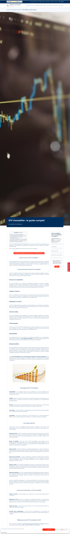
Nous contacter (55, 1)
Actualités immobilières (45, 1)
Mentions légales (4, 532)
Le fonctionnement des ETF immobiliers (18, 235)
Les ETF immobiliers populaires (16, 241)
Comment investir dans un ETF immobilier (18, 239)
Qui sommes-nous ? (35, 1)
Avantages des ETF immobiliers (16, 236)
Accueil (9, 9)
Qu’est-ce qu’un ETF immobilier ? (16, 234)
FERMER (20, 232)
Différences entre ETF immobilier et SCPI (18, 240)
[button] (14, 2)
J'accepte (49, 529)
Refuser (62, 529)
